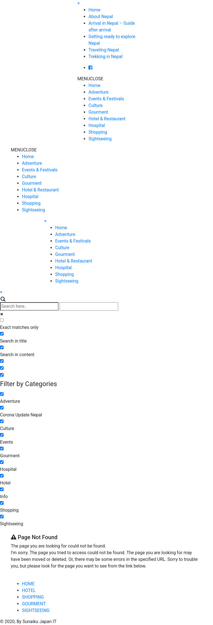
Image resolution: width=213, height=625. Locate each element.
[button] (90, 78)
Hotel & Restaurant (106, 118)
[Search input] (29, 306)
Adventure (98, 92)
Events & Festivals (106, 98)
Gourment (98, 112)
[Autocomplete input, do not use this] (89, 306)
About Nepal (100, 16)
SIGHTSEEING (36, 610)
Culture (95, 105)
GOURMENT (34, 603)
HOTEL (29, 590)
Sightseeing (99, 138)
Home (94, 9)
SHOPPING (33, 597)
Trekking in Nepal (105, 56)
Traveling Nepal (103, 49)
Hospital (96, 125)
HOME (28, 583)
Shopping (97, 132)
